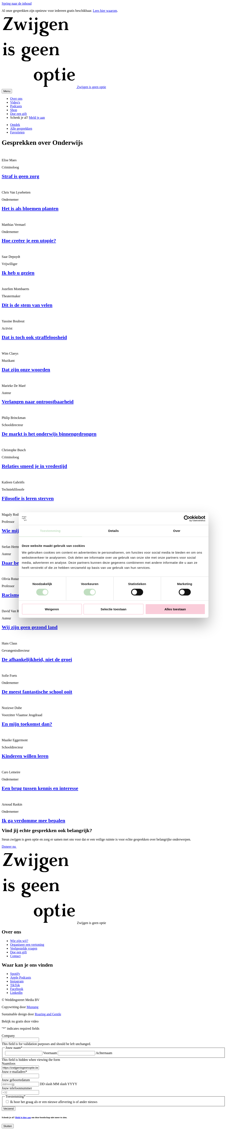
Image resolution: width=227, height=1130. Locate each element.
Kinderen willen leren (25, 756)
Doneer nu (9, 846)
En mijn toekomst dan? (27, 724)
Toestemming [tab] (50, 531)
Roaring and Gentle (48, 1014)
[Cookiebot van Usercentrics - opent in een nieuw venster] (186, 518)
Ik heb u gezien (18, 273)
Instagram (17, 981)
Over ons (16, 98)
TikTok (15, 985)
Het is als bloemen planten (30, 208)
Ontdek (15, 124)
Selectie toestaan (113, 609)
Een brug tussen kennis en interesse (40, 788)
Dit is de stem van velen (27, 305)
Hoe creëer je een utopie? (29, 240)
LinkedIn (16, 992)
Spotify (15, 973)
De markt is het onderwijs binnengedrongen (49, 434)
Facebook (16, 989)
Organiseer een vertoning (27, 944)
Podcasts (16, 106)
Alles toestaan (175, 609)
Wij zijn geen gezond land (30, 627)
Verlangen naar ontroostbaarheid (38, 401)
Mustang (32, 1007)
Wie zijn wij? (19, 941)
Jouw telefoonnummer (17, 1088)
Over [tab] (176, 531)
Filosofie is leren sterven (28, 498)
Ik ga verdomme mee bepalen (33, 820)
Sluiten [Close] (7, 1126)
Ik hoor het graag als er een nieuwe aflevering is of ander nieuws (53, 1102)
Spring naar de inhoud (17, 3)
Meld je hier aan (23, 1117)
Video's (15, 102)
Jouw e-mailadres (14, 1072)
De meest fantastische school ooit (37, 691)
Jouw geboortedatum (16, 1080)
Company (8, 1035)
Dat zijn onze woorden (26, 369)
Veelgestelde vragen (23, 948)
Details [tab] (113, 531)
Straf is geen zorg (20, 176)
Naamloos (8, 1063)
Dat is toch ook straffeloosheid (34, 337)
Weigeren (52, 609)
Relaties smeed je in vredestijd (34, 466)
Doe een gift (18, 114)
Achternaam (104, 1053)
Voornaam (50, 1053)
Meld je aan (37, 117)
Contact (15, 956)
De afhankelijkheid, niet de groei (37, 659)
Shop (13, 110)
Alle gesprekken (21, 128)
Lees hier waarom (105, 10)
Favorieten (17, 132)
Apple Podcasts (20, 977)
